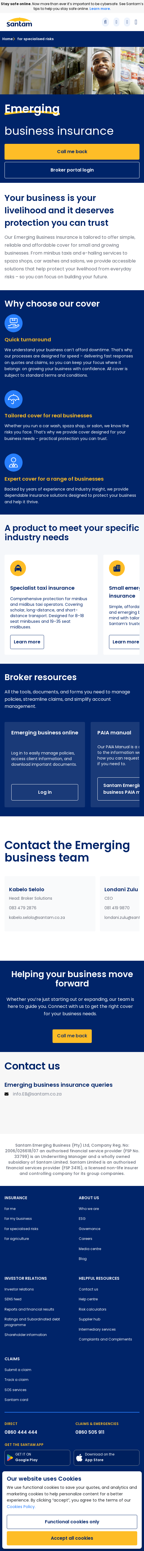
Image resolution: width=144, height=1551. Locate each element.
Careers (85, 1239)
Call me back (72, 151)
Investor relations (19, 1289)
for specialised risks (33, 38)
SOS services (16, 1390)
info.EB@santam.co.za (37, 1094)
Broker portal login (72, 170)
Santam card (16, 1400)
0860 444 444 (21, 1432)
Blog (83, 1259)
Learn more (27, 642)
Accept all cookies (72, 1538)
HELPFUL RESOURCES (99, 1278)
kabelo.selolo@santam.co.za (37, 918)
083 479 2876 (22, 908)
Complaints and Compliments (105, 1339)
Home (7, 38)
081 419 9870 (117, 908)
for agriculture (17, 1239)
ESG (82, 1219)
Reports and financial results (29, 1309)
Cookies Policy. (21, 1507)
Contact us (88, 1289)
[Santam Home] (19, 22)
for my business (18, 1219)
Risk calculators (92, 1309)
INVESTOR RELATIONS (26, 1278)
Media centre (90, 1249)
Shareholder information (26, 1335)
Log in (45, 792)
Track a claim (17, 1380)
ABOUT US (89, 1198)
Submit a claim (18, 1370)
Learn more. (100, 8)
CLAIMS (12, 1359)
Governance (89, 1229)
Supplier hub (89, 1319)
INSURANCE (16, 1198)
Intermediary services (97, 1329)
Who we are (89, 1209)
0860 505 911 (89, 1432)
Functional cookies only (72, 1522)
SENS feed (13, 1299)
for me (10, 1209)
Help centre (88, 1299)
